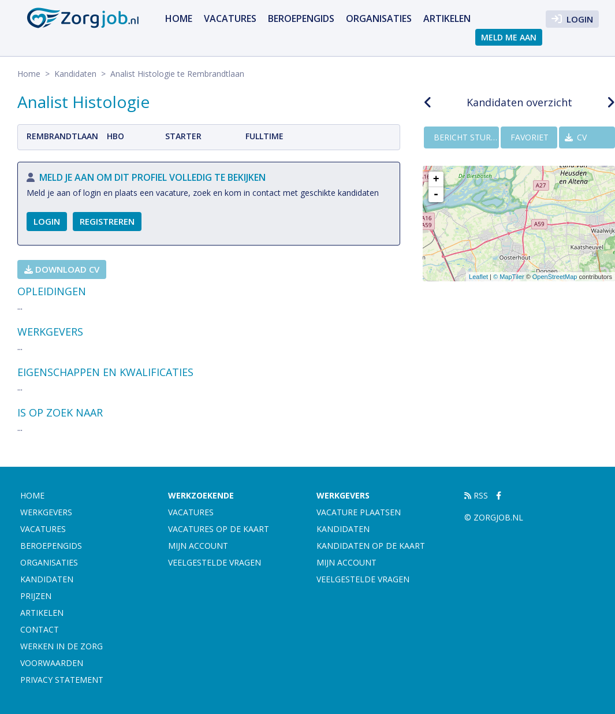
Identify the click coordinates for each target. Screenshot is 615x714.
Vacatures (230, 18)
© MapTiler (508, 276)
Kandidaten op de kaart (370, 545)
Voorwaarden (51, 662)
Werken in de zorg (61, 646)
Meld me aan (508, 37)
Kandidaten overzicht (519, 102)
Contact (39, 629)
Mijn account (198, 545)
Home (178, 18)
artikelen (447, 18)
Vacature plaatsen (358, 512)
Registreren (107, 221)
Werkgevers (46, 512)
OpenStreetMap (554, 276)
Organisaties (379, 18)
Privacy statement (61, 679)
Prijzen (35, 595)
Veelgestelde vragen (214, 562)
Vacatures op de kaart (218, 528)
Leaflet (478, 276)
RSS (476, 495)
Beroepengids (301, 18)
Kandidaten (75, 73)
